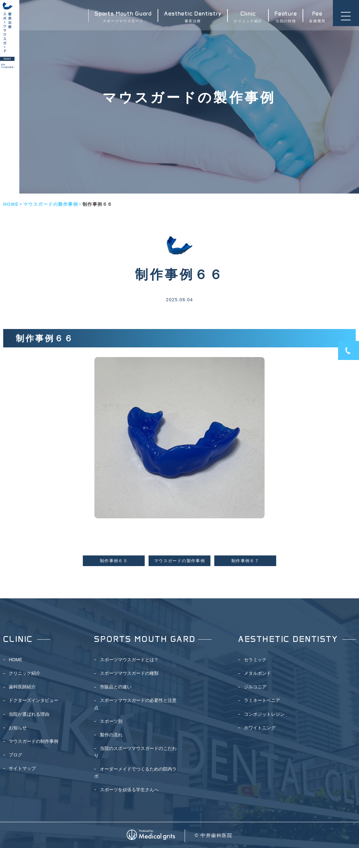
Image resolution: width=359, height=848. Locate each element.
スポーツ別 (111, 721)
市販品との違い (115, 686)
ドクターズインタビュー (33, 700)
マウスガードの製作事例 (50, 204)
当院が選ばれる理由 (29, 714)
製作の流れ (111, 734)
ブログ (15, 754)
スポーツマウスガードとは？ (129, 659)
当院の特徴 (285, 18)
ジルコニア (255, 686)
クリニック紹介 (247, 18)
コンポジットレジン (264, 714)
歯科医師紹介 (22, 686)
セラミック (255, 659)
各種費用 (316, 18)
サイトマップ (22, 768)
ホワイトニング (260, 727)
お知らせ (18, 727)
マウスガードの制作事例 (33, 741)
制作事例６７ (245, 561)
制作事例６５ (114, 561)
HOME (11, 204)
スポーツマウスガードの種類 (129, 673)
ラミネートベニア (262, 700)
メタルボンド (257, 673)
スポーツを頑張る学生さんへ (129, 789)
